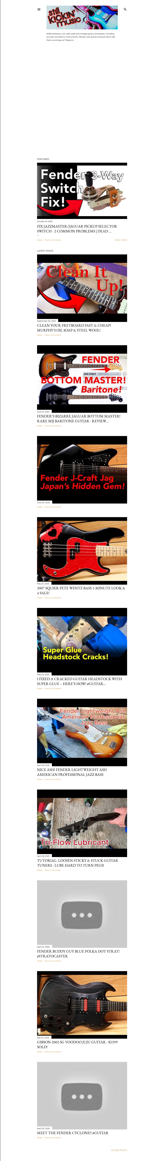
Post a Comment (53, 240)
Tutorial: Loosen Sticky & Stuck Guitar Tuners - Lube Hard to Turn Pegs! (77, 863)
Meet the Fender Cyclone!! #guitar (72, 1132)
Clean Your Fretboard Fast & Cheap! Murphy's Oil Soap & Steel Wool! (74, 328)
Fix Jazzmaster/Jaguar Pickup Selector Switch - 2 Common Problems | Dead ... (77, 228)
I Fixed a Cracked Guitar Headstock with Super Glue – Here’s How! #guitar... (79, 681)
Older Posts (119, 1150)
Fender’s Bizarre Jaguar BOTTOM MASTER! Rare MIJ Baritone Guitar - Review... (78, 418)
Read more (121, 240)
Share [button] (39, 240)
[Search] (125, 9)
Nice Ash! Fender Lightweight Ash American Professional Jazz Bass (72, 772)
